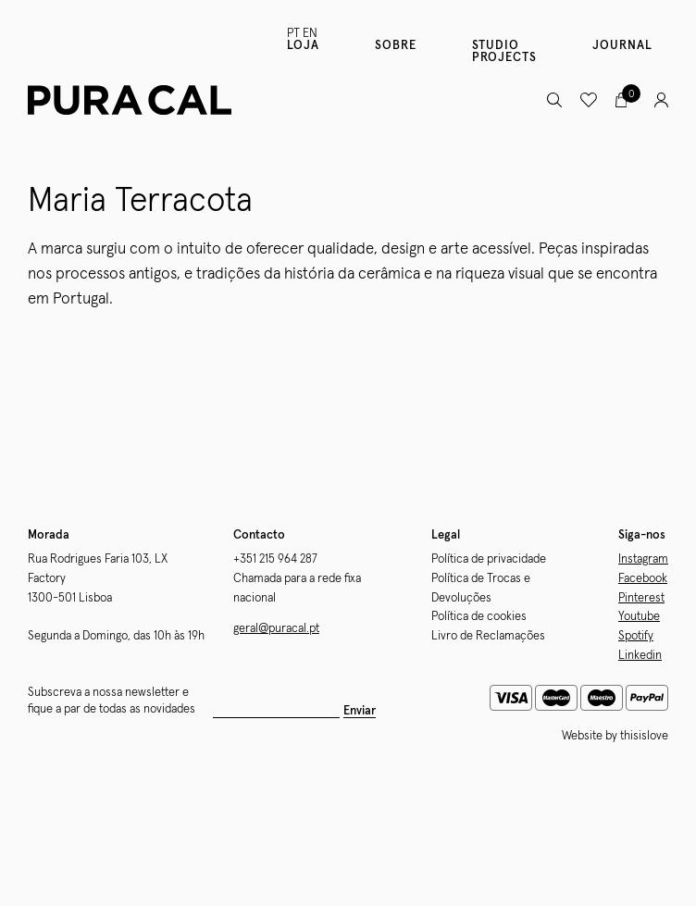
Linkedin (640, 656)
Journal (622, 46)
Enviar (359, 711)
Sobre (395, 46)
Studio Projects (504, 52)
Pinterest (641, 598)
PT (293, 34)
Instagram (643, 559)
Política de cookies (479, 617)
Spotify (635, 636)
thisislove (644, 736)
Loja (303, 46)
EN (310, 34)
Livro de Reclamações (488, 636)
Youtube (639, 617)
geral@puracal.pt (276, 629)
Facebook (642, 579)
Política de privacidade (488, 559)
